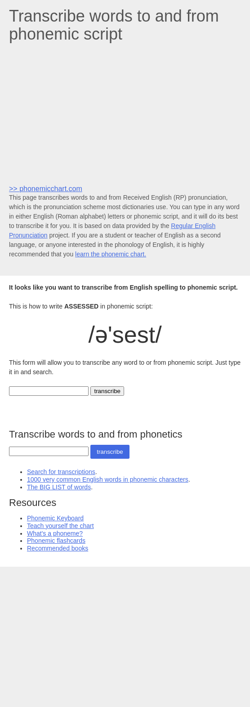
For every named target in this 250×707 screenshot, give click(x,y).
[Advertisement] (125, 113)
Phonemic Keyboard (55, 518)
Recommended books (57, 548)
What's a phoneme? (55, 533)
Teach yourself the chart (60, 525)
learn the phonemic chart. (110, 254)
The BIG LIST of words (59, 487)
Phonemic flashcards (56, 540)
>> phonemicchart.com (45, 188)
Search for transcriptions (61, 471)
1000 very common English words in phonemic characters (107, 479)
